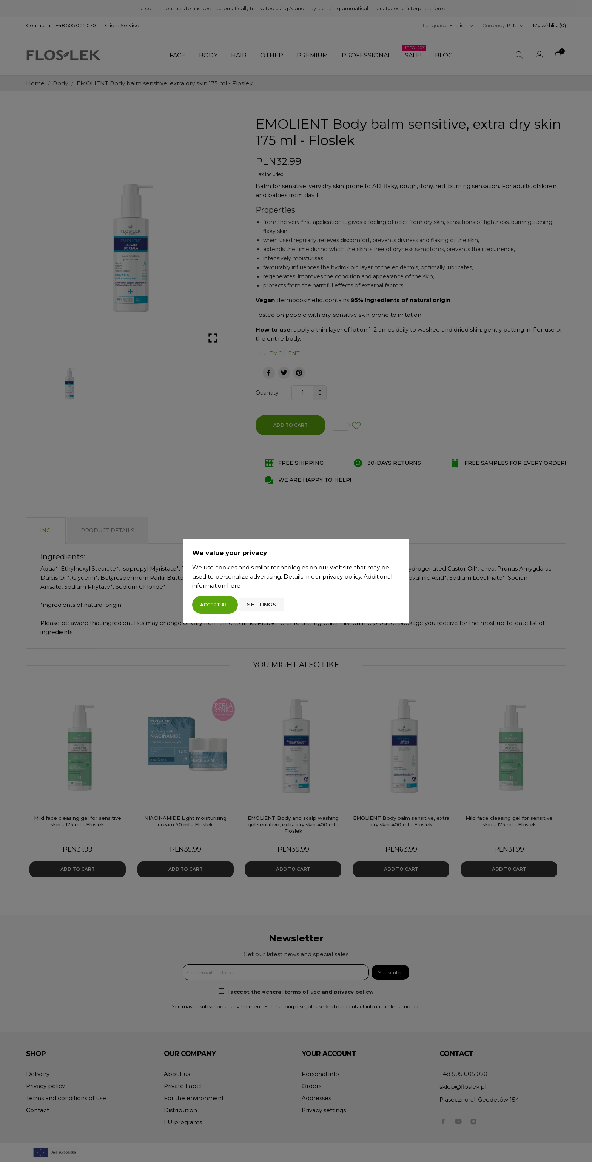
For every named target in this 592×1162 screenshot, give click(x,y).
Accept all (215, 605)
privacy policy (341, 576)
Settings (261, 604)
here (233, 585)
